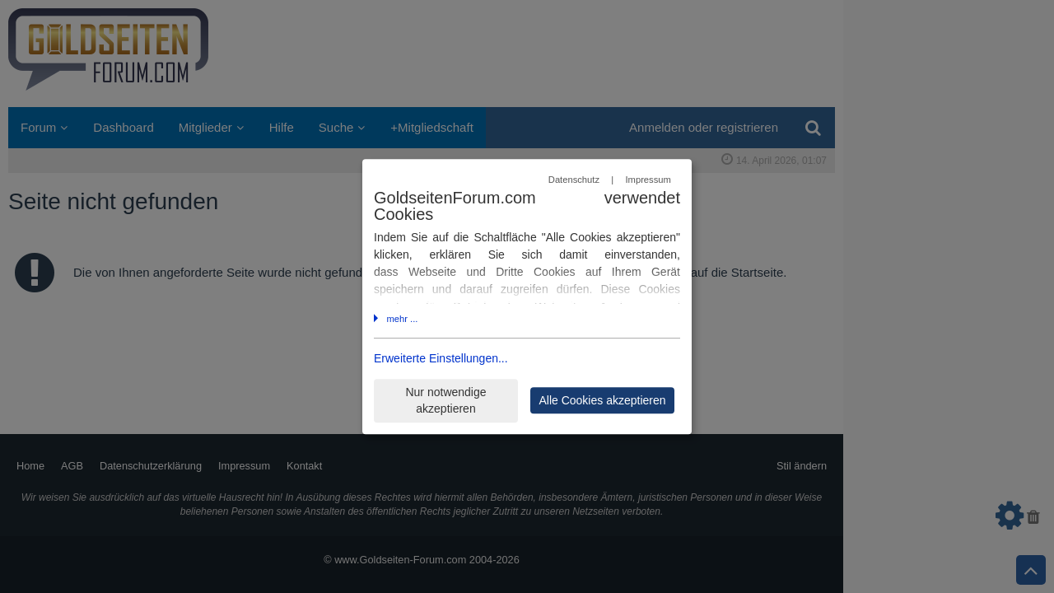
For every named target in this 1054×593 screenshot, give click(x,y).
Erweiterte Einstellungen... (441, 359)
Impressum (647, 179)
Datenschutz (573, 179)
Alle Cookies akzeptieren (602, 400)
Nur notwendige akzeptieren (445, 400)
